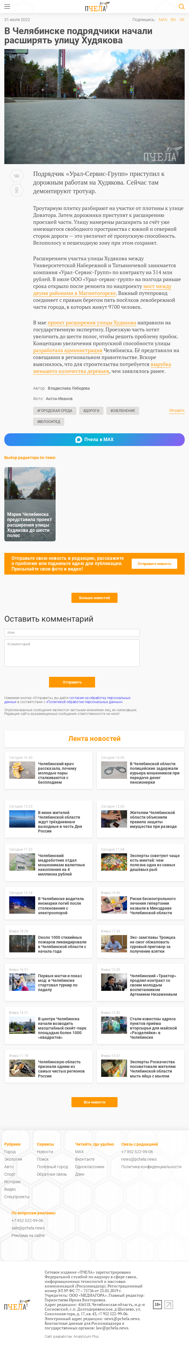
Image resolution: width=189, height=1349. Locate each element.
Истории (12, 1181)
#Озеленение (122, 411)
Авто (9, 1166)
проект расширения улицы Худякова (92, 322)
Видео (10, 1189)
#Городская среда (54, 411)
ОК (182, 19)
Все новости (94, 1102)
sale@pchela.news (28, 1228)
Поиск (42, 1159)
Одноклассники (89, 1166)
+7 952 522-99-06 (137, 1151)
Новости (45, 1151)
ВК (173, 19)
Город (10, 1151)
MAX (163, 19)
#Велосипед (48, 422)
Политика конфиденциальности (151, 1166)
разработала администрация (68, 350)
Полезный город (52, 1166)
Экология (13, 1159)
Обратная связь (52, 1174)
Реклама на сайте (28, 1235)
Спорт (10, 1174)
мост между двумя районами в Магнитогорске (102, 289)
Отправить (72, 682)
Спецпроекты (17, 1196)
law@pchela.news (112, 1328)
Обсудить (177, 410)
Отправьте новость (154, 564)
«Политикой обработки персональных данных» (84, 702)
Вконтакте (84, 1159)
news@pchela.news (139, 1159)
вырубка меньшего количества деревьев (102, 367)
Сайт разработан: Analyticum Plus (72, 1337)
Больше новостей (94, 598)
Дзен (79, 1174)
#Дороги (91, 411)
